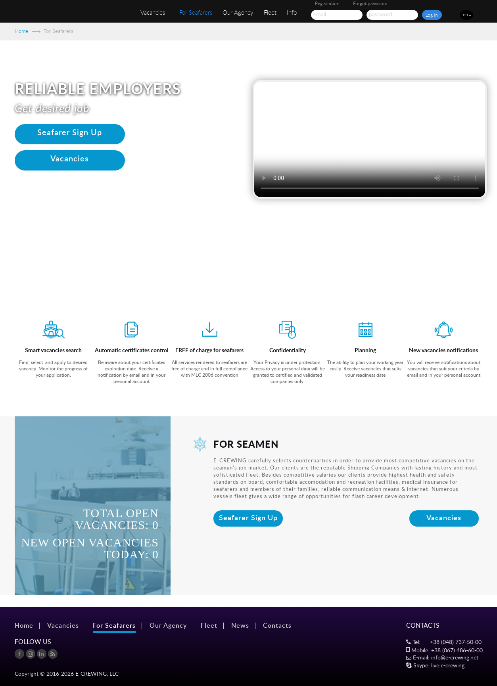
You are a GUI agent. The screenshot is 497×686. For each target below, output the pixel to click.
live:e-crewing (447, 666)
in (41, 654)
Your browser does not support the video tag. (370, 139)
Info (292, 13)
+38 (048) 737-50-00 (456, 642)
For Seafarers (195, 13)
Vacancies (152, 13)
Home (21, 31)
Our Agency (238, 13)
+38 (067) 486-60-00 (457, 650)
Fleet (270, 13)
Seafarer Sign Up (248, 518)
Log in (432, 15)
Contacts (277, 626)
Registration (327, 3)
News (240, 626)
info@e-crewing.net (454, 658)
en (465, 14)
